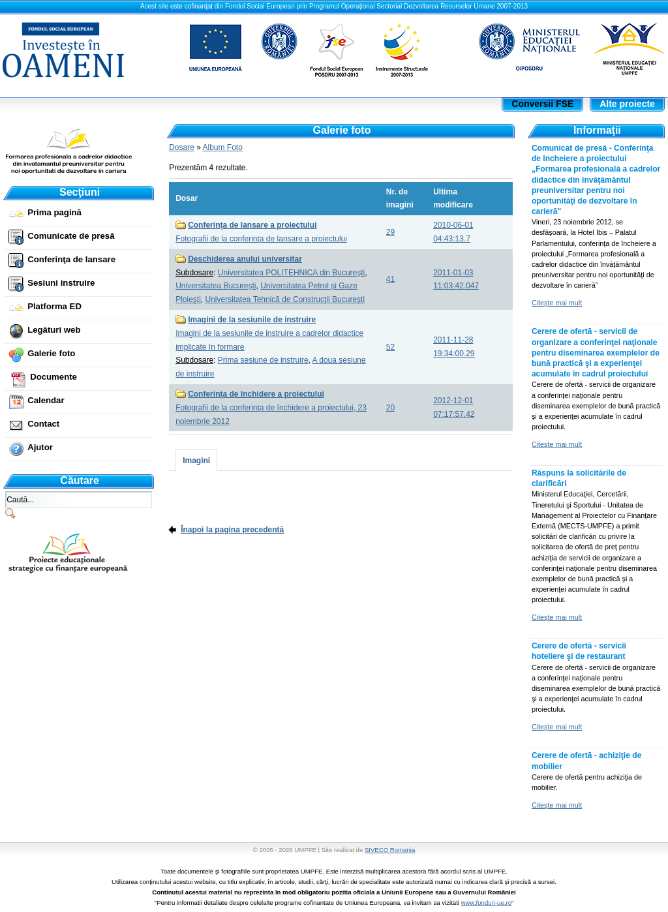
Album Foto (223, 147)
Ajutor (40, 447)
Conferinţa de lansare (71, 259)
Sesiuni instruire (61, 283)
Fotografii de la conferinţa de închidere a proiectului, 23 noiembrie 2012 (271, 407)
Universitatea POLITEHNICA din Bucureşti (291, 272)
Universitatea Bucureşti (215, 285)
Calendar (45, 400)
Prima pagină (54, 212)
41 (390, 279)
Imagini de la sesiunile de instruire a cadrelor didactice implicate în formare (269, 333)
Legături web (53, 330)
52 (390, 347)
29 (390, 232)
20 (390, 407)
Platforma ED (54, 306)
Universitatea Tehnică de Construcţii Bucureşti (285, 299)
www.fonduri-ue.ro (486, 902)
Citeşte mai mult (557, 303)
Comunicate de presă (70, 236)
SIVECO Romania (390, 849)
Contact (43, 424)
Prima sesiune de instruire (263, 360)
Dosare (181, 147)
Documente (53, 377)
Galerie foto (51, 353)
